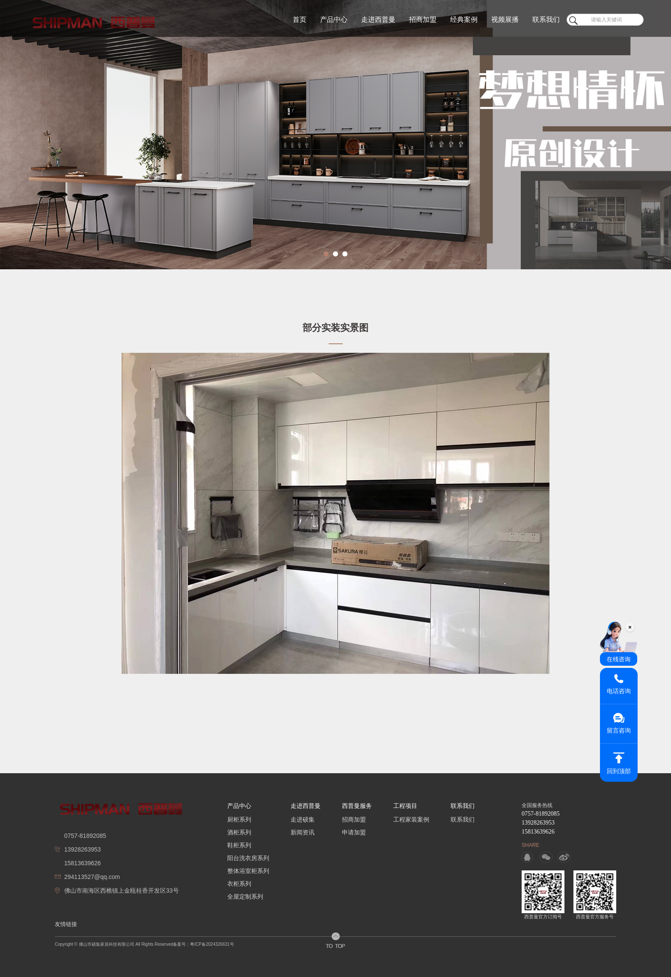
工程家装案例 (411, 819)
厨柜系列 (239, 819)
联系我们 (546, 19)
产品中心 (333, 19)
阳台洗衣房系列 (248, 858)
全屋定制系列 (245, 896)
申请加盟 (354, 832)
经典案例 (464, 19)
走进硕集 (303, 819)
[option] (335, 134)
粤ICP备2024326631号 (212, 944)
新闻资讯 (303, 832)
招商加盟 (422, 19)
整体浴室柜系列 (248, 870)
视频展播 (505, 19)
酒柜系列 (239, 832)
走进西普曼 (378, 19)
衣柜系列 (239, 883)
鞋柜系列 (239, 845)
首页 (299, 19)
